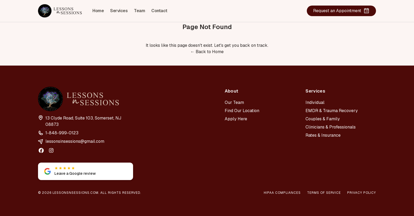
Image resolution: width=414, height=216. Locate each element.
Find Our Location (242, 110)
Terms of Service (324, 193)
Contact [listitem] (159, 10)
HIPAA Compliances (282, 193)
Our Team (234, 102)
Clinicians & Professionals (330, 127)
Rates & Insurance (323, 135)
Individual (314, 102)
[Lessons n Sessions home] (60, 10)
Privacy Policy (361, 193)
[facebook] (41, 150)
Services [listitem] (119, 10)
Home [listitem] (98, 10)
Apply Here (236, 119)
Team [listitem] (139, 10)
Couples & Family (322, 119)
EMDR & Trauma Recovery (331, 110)
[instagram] (51, 150)
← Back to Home (207, 51)
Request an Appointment (341, 11)
